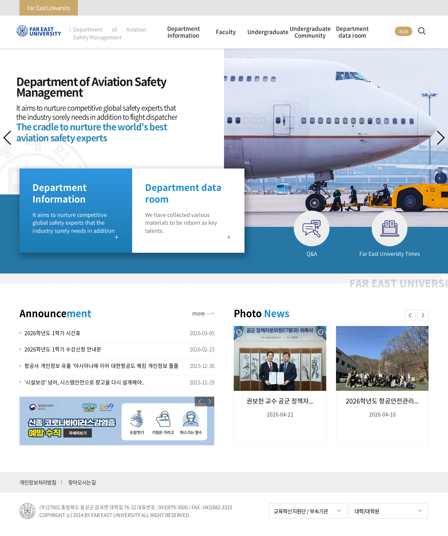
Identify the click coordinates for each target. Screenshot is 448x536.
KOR (403, 31)
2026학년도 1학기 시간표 (52, 333)
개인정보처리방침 (37, 482)
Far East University (48, 8)
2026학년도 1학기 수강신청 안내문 (62, 349)
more (198, 313)
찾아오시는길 (82, 482)
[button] (440, 138)
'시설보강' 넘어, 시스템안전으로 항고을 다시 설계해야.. (84, 382)
